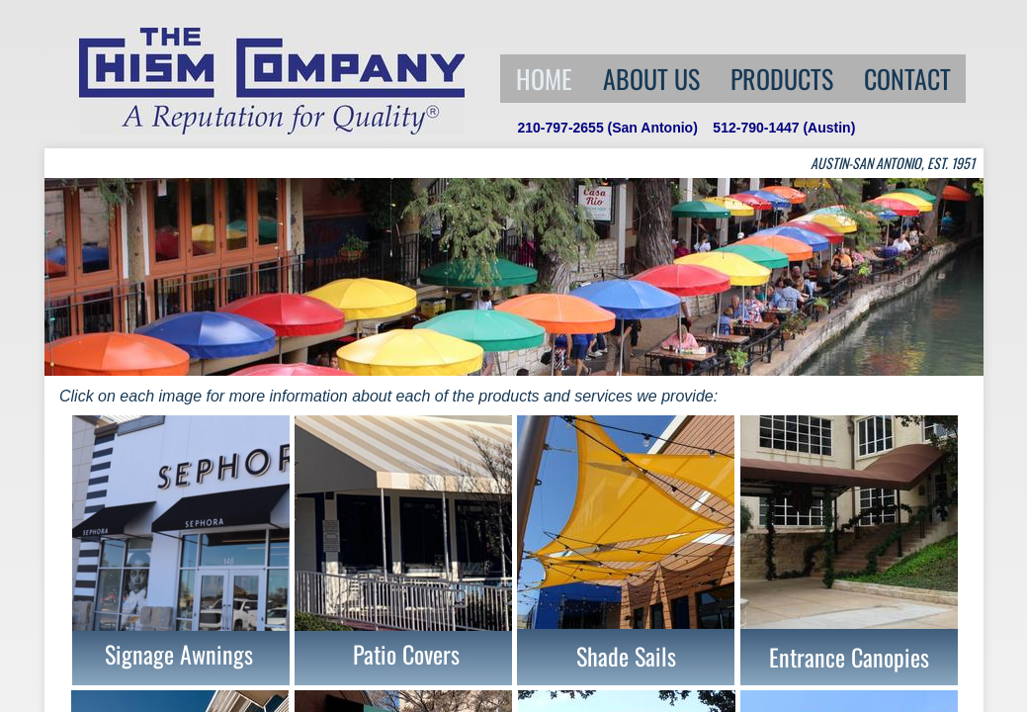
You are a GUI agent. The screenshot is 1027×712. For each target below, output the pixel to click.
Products (781, 78)
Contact (907, 78)
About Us (651, 78)
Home (544, 78)
